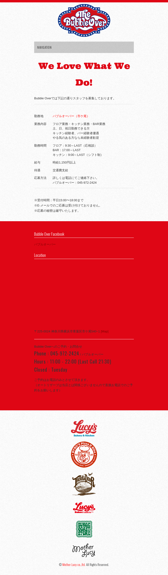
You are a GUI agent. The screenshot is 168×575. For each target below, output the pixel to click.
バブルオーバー (45, 244)
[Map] (104, 331)
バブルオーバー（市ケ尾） (71, 116)
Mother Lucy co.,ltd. (73, 564)
